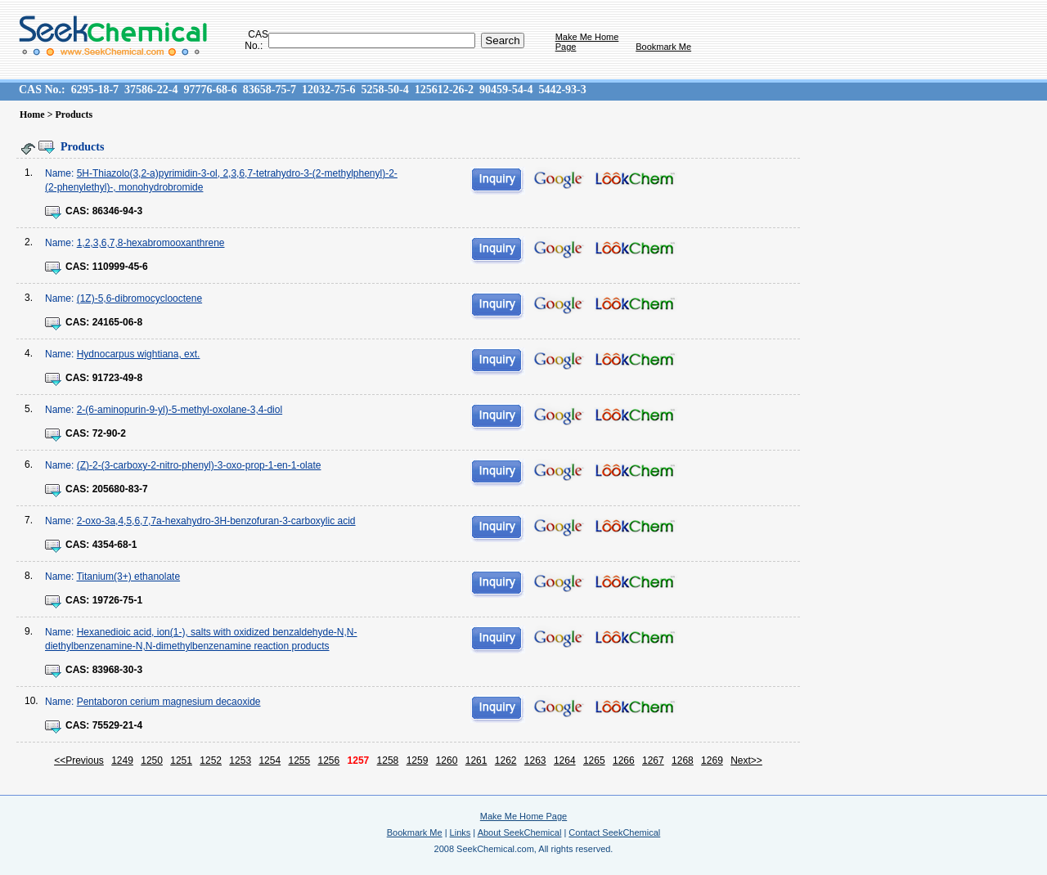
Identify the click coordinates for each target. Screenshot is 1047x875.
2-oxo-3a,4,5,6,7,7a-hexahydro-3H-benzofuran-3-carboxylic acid (216, 521)
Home (32, 114)
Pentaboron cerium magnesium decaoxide (169, 701)
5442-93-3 (562, 89)
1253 (240, 760)
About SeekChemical (520, 832)
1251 (181, 760)
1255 (299, 760)
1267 (653, 760)
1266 (624, 760)
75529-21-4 (117, 725)
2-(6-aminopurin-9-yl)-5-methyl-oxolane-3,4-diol (179, 409)
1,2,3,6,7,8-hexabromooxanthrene (151, 243)
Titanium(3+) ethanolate (128, 576)
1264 (565, 760)
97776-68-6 (209, 89)
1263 (535, 760)
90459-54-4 (505, 89)
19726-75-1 (117, 600)
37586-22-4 (150, 89)
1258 (388, 760)
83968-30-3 (117, 669)
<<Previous (79, 760)
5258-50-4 (384, 89)
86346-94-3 (117, 211)
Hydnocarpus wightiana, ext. (138, 354)
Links (460, 832)
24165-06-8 (117, 322)
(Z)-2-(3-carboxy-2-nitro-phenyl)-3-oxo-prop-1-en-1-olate (199, 465)
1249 (122, 760)
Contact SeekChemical (614, 832)
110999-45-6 (120, 266)
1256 (329, 760)
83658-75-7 (269, 89)
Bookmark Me (663, 47)
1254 (269, 760)
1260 (447, 760)
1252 (211, 760)
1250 (152, 760)
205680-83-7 (120, 489)
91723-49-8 (117, 378)
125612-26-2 (444, 89)
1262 (506, 760)
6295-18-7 (95, 89)
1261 (476, 760)
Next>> (746, 760)
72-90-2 (109, 433)
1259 (418, 760)
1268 (683, 760)
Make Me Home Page (523, 816)
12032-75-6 (328, 89)
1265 (594, 760)
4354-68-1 (114, 544)
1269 (712, 760)
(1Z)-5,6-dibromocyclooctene (139, 298)
